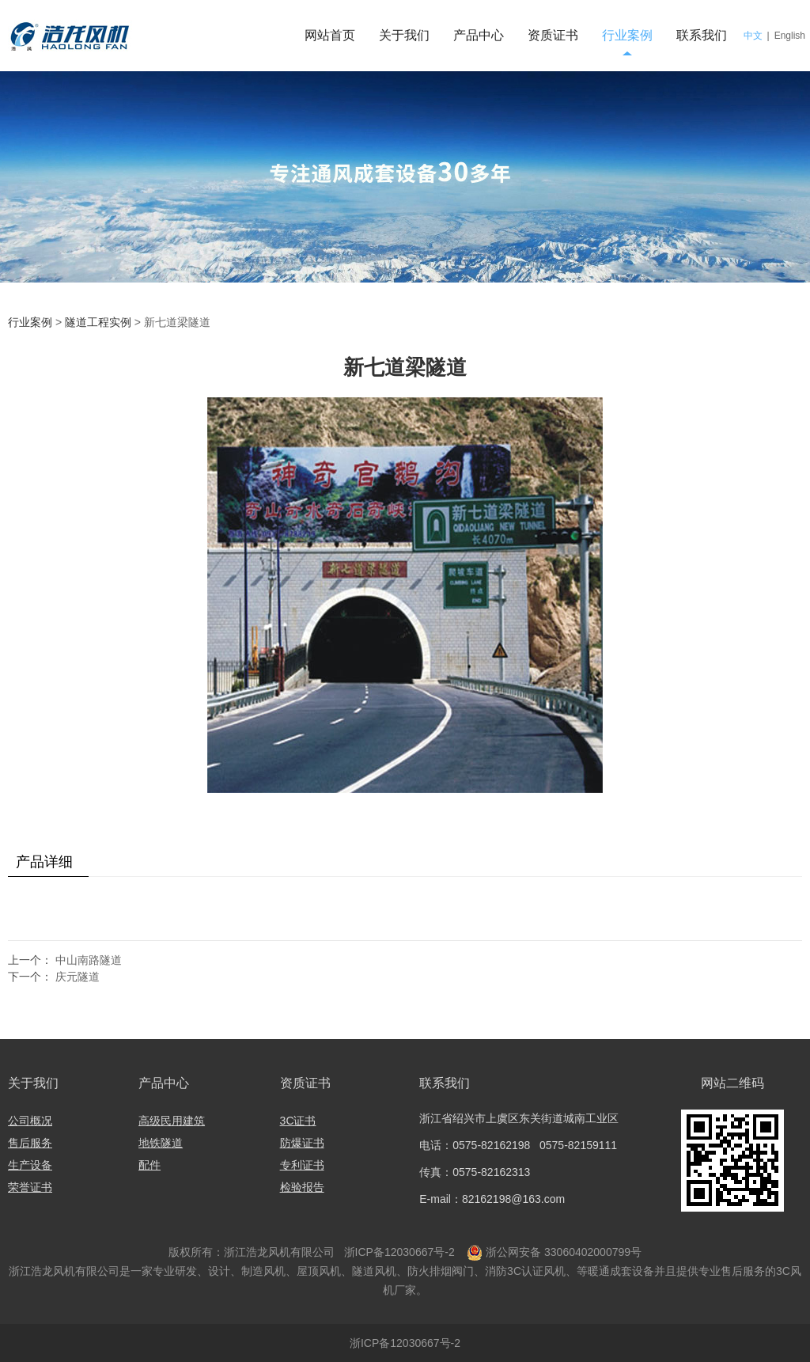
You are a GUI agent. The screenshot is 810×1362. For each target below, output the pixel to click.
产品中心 (478, 35)
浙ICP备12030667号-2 (398, 1252)
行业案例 (627, 35)
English (789, 35)
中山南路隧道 (88, 960)
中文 (753, 35)
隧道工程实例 (98, 322)
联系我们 (701, 35)
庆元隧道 (77, 976)
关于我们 (404, 35)
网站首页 (330, 35)
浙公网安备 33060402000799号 (564, 1252)
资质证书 (553, 35)
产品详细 (44, 862)
